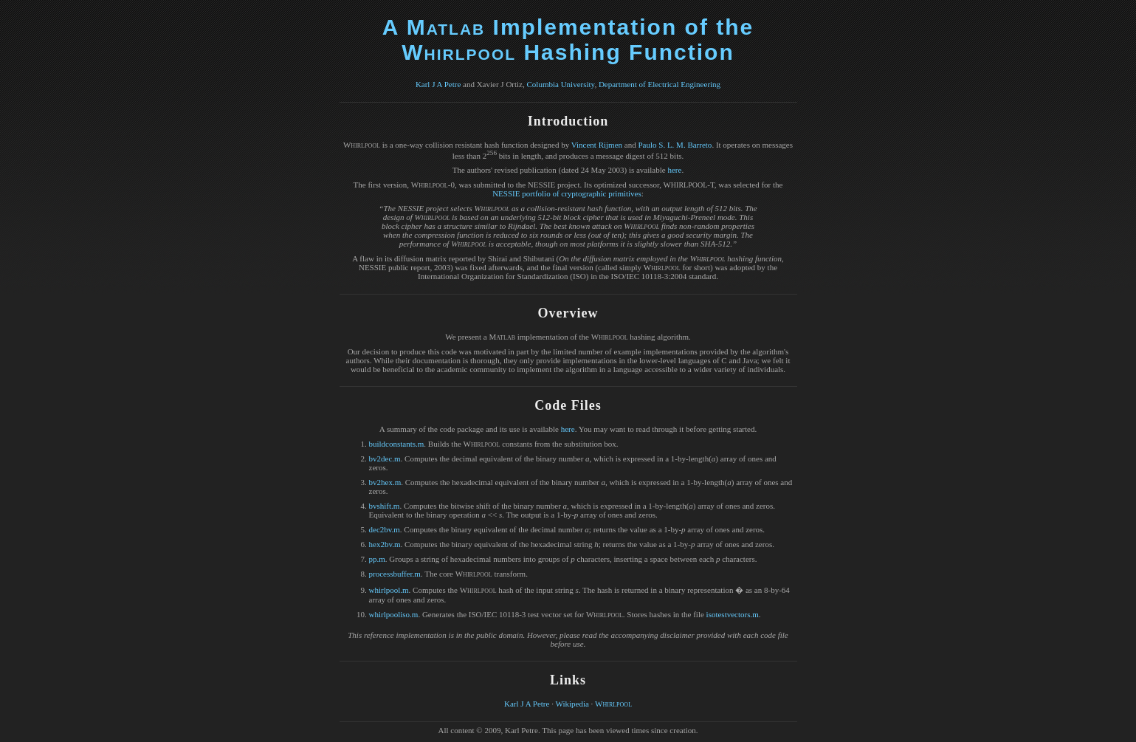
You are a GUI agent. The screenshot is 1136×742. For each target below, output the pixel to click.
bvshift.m (384, 505)
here (674, 169)
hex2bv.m (385, 544)
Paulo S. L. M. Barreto (675, 144)
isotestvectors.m (732, 614)
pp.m (377, 558)
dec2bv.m (384, 529)
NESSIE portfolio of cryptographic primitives (566, 193)
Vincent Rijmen (596, 144)
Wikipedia (571, 703)
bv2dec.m (385, 458)
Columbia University (561, 84)
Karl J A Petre (438, 84)
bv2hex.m (385, 482)
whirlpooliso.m (394, 614)
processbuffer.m (395, 573)
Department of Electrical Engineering (659, 84)
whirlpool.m (389, 589)
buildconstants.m (396, 443)
